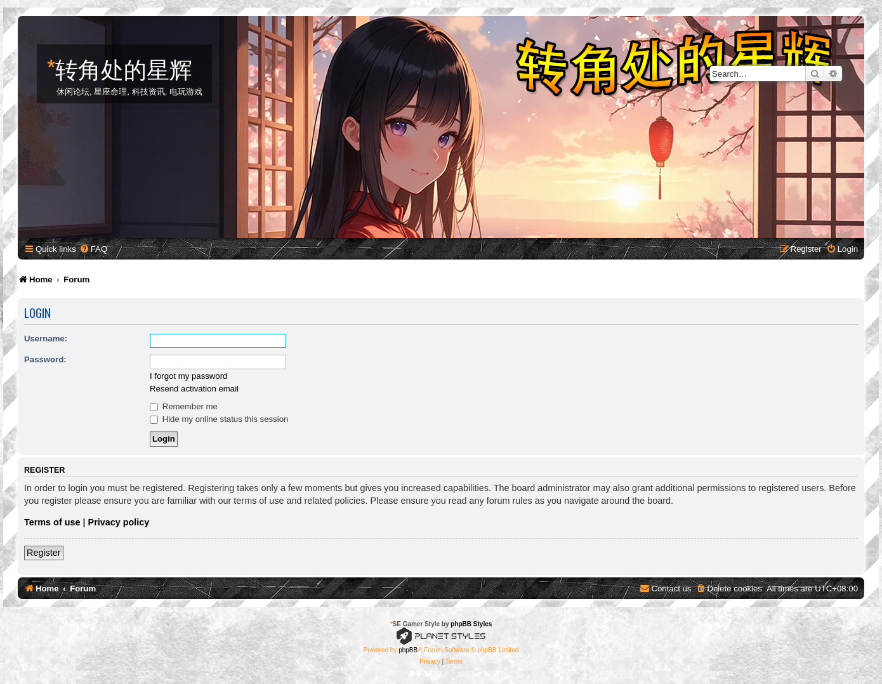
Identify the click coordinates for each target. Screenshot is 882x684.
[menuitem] (93, 249)
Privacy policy (119, 522)
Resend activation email (194, 388)
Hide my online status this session (219, 419)
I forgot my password (188, 376)
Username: (45, 338)
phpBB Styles (471, 624)
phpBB (408, 650)
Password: (45, 359)
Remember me (184, 406)
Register (44, 553)
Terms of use (52, 522)
